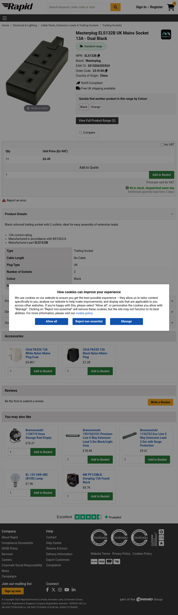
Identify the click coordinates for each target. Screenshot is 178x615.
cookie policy (84, 313)
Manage (126, 321)
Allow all (51, 321)
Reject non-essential (89, 321)
